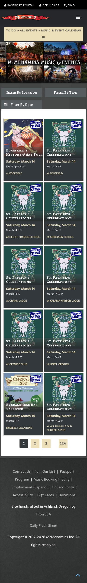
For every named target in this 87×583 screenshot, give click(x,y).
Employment (21, 487)
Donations (66, 495)
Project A (43, 514)
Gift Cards (45, 495)
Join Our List (45, 471)
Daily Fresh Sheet (44, 525)
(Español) (40, 487)
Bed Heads (49, 5)
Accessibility (23, 495)
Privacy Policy (63, 487)
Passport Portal (19, 5)
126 (63, 443)
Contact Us (22, 471)
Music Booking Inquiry (51, 479)
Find (69, 5)
